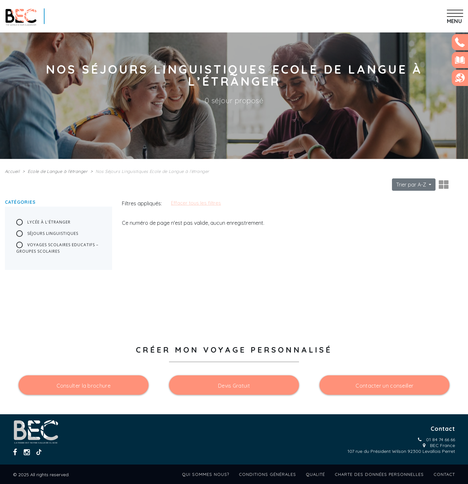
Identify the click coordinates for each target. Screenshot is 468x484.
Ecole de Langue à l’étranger (57, 171)
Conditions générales (267, 474)
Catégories (20, 202)
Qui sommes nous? (205, 474)
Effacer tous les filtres (196, 203)
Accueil (12, 171)
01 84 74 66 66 (440, 439)
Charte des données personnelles (379, 474)
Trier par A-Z (411, 184)
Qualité (315, 474)
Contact (444, 474)
